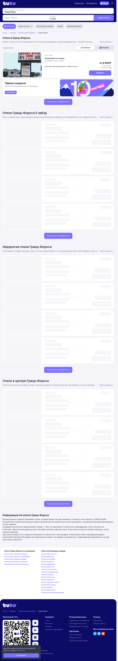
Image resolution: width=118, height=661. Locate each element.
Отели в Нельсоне (48, 577)
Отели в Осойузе (47, 574)
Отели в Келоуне (47, 562)
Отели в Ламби (46, 587)
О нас (47, 620)
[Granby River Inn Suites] (64, 58)
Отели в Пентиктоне (49, 569)
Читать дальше (106, 42)
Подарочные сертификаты (79, 620)
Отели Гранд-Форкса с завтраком (17, 556)
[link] (11, 92)
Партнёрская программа (78, 641)
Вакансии (48, 623)
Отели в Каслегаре (48, 559)
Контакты (48, 626)
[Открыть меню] (112, 3)
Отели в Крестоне (48, 567)
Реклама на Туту (75, 638)
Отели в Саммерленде (49, 572)
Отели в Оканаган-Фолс (50, 582)
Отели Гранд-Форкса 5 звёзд (25, 113)
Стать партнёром (75, 635)
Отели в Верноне (47, 556)
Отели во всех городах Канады (52, 592)
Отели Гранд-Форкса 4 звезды (15, 562)
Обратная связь (99, 623)
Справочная (79, 3)
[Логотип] (9, 3)
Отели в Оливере (47, 580)
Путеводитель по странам (78, 626)
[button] (85, 48)
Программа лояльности (78, 623)
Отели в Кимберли (48, 564)
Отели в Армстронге (49, 554)
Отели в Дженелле (48, 590)
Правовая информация (54, 629)
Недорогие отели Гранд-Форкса (27, 247)
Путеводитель (91, 3)
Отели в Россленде (48, 585)
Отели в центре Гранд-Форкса (26, 381)
